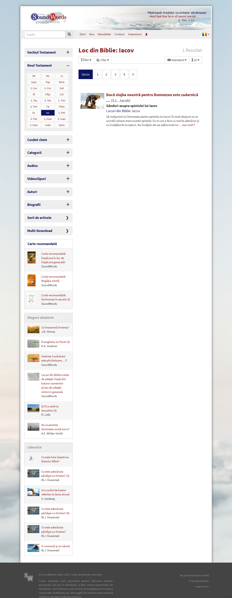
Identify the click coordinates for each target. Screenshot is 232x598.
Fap (48, 80)
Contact (120, 34)
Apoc (62, 123)
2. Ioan (62, 117)
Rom (61, 80)
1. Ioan (48, 117)
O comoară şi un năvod (48, 537)
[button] (206, 34)
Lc (62, 74)
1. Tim (61, 98)
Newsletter (104, 34)
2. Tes (48, 98)
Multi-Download (37, 222)
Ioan (34, 80)
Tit (47, 105)
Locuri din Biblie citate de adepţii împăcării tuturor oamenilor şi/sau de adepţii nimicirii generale (48, 375)
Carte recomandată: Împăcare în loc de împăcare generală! (46, 250)
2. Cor (48, 86)
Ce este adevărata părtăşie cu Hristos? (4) (48, 502)
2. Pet (34, 117)
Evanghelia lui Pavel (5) (48, 334)
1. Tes (34, 98)
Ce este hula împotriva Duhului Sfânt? (48, 448)
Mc (47, 74)
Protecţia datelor (199, 570)
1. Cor (33, 86)
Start (83, 34)
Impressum (135, 34)
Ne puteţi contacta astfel (194, 564)
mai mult (187, 125)
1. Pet (62, 111)
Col (62, 92)
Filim (62, 105)
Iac (47, 111)
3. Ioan (34, 123)
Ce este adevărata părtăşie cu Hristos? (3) (48, 464)
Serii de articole (37, 210)
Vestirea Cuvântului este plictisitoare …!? (47, 350)
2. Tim (33, 105)
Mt (33, 74)
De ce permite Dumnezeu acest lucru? (48, 419)
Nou (91, 34)
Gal (62, 86)
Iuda (47, 123)
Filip (47, 92)
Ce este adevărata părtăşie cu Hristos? (46, 520)
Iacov (86, 74)
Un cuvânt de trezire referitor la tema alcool (48, 483)
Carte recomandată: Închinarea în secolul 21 (48, 290)
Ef (34, 92)
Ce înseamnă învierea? (48, 319)
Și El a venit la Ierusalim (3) (43, 400)
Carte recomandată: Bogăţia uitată (46, 271)
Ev (33, 111)
